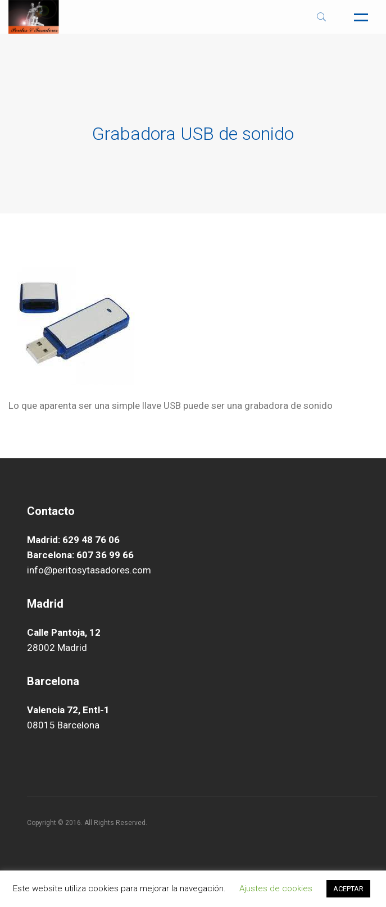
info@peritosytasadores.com (89, 570)
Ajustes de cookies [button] (275, 888)
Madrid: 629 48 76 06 (73, 539)
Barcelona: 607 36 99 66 (80, 554)
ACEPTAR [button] (348, 889)
